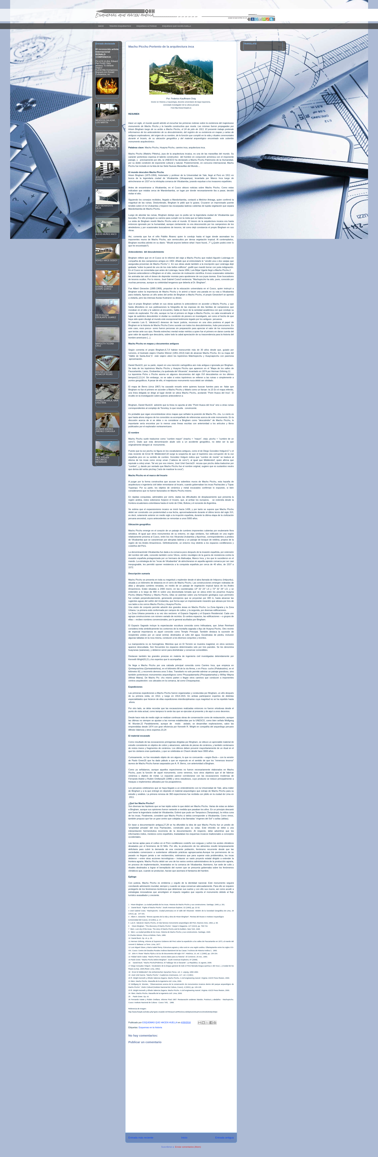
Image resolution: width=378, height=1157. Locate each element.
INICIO (101, 26)
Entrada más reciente (140, 1137)
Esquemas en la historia (150, 1027)
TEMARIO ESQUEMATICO (120, 26)
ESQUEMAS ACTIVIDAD (147, 26)
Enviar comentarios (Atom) (188, 1147)
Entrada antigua (224, 1137)
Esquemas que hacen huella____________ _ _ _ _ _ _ (146, 15)
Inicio (184, 1137)
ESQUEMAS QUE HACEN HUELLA (176, 26)
